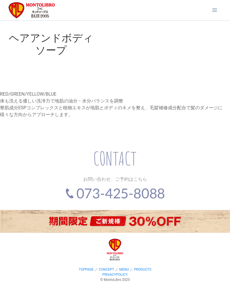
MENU (124, 269)
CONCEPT (106, 269)
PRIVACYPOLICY (115, 275)
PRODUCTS (142, 269)
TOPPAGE (86, 269)
